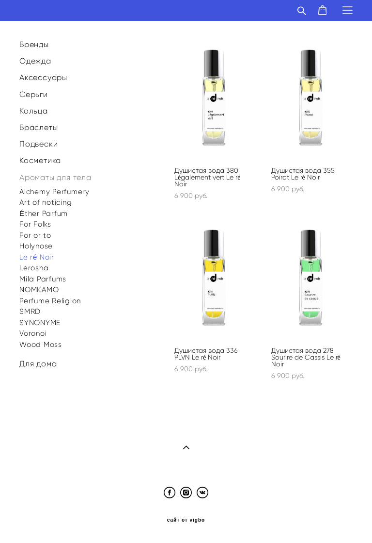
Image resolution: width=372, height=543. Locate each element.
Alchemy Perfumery (54, 191)
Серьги (33, 94)
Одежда (35, 61)
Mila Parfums (42, 279)
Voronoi (32, 333)
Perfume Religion (50, 300)
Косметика (40, 160)
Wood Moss (40, 344)
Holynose (36, 246)
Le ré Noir (36, 257)
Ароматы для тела (55, 177)
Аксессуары (43, 77)
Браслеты (38, 127)
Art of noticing (45, 202)
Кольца (33, 110)
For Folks (35, 224)
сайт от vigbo (186, 520)
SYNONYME (40, 322)
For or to (35, 235)
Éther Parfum (43, 213)
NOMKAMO (39, 289)
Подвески (38, 143)
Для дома (38, 363)
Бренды (34, 44)
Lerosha (33, 267)
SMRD (30, 311)
